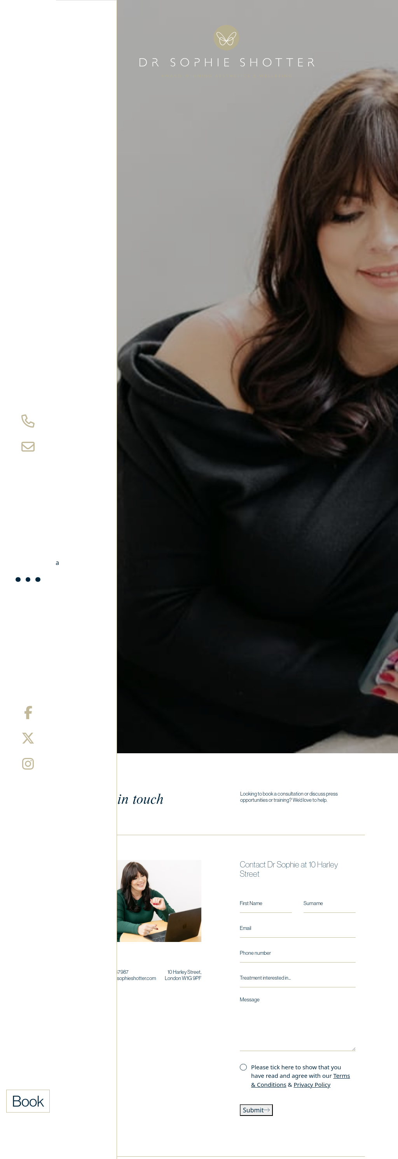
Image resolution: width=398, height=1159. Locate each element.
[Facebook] (28, 712)
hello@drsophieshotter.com (127, 978)
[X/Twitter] (28, 738)
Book (28, 1101)
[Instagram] (28, 764)
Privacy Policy (311, 1084)
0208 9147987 (113, 972)
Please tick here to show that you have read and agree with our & (300, 1075)
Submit (256, 1110)
